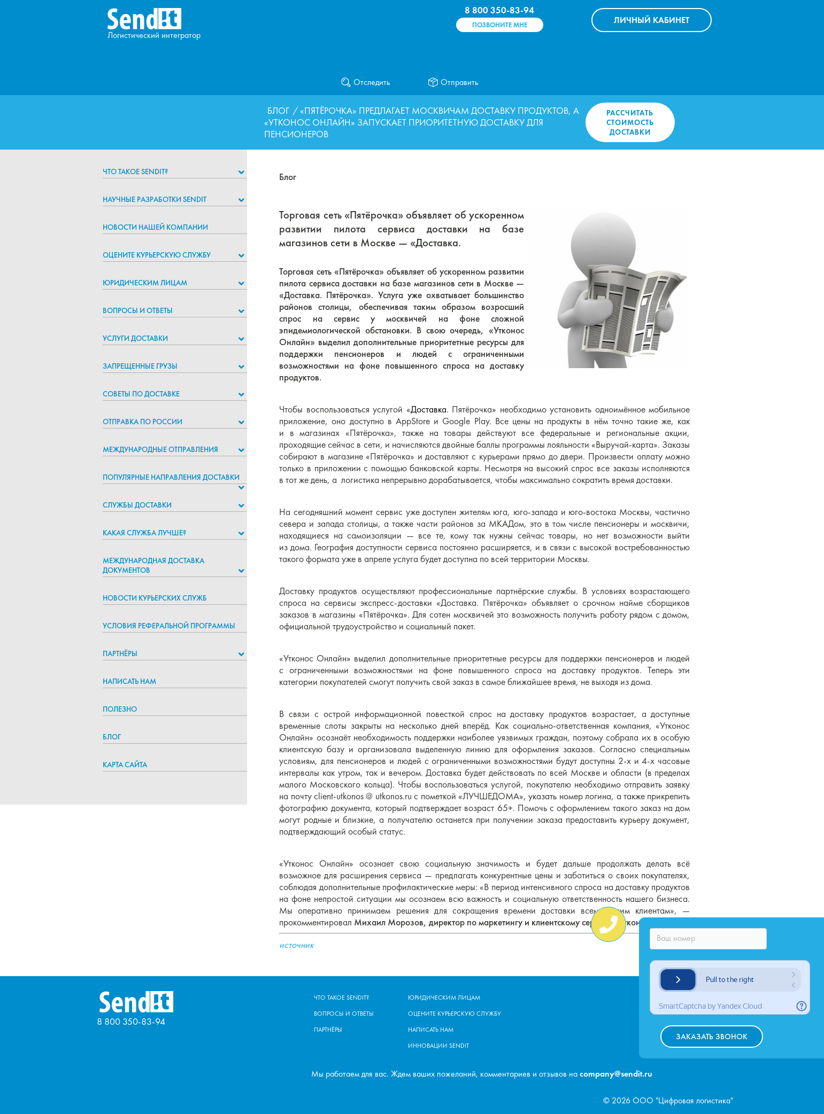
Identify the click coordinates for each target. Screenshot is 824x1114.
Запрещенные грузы (140, 366)
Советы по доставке (141, 394)
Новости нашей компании (155, 227)
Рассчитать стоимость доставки (630, 122)
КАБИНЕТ (651, 20)
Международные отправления (160, 449)
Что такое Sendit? (135, 171)
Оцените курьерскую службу (157, 255)
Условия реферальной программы (169, 625)
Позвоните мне (499, 24)
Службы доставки (137, 505)
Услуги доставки (135, 338)
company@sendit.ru (616, 1073)
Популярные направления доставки (171, 477)
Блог (278, 110)
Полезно (120, 709)
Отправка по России (142, 421)
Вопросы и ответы (138, 310)
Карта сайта (125, 764)
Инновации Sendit (438, 1045)
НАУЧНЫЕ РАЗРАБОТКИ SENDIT (154, 199)
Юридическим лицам (145, 282)
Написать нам (129, 681)
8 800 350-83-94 (499, 10)
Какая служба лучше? (144, 532)
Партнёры (120, 653)
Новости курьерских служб (155, 598)
